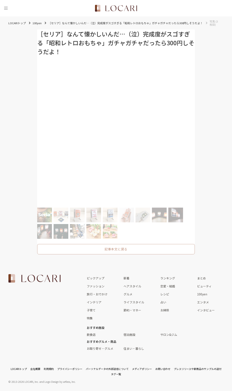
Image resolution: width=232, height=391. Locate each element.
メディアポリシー (142, 369)
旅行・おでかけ (97, 294)
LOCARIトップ (19, 369)
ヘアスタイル (132, 286)
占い (163, 302)
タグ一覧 (116, 374)
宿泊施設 (129, 334)
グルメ (128, 294)
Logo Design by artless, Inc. (60, 381)
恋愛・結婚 (167, 286)
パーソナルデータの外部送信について (107, 369)
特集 (90, 318)
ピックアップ (95, 278)
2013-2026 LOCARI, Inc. (25, 381)
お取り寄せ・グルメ (100, 348)
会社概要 (35, 369)
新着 (126, 278)
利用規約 (49, 369)
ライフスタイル (134, 302)
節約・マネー (132, 310)
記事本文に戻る (116, 249)
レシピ (164, 294)
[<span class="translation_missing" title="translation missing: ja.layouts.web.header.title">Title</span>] (116, 8)
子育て (91, 310)
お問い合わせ (162, 369)
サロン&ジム (168, 334)
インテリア (94, 302)
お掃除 (164, 310)
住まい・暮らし (134, 348)
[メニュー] (5, 8)
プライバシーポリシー (69, 369)
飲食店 (91, 334)
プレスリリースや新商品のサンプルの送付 (197, 369)
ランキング (167, 278)
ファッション (95, 286)
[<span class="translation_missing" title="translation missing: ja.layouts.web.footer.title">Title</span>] (34, 278)
